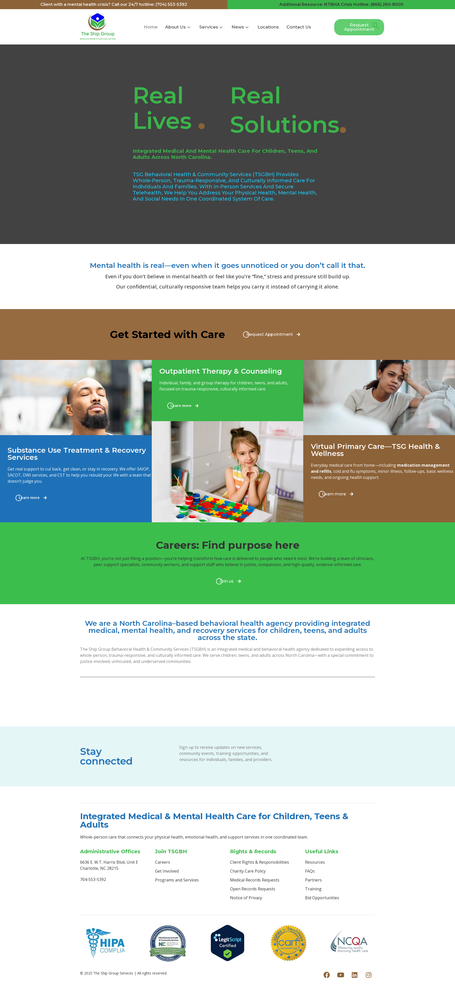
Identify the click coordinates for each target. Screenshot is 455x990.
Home (151, 26)
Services (210, 26)
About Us (177, 26)
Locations (268, 26)
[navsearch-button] (374, 27)
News (240, 26)
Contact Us (298, 26)
